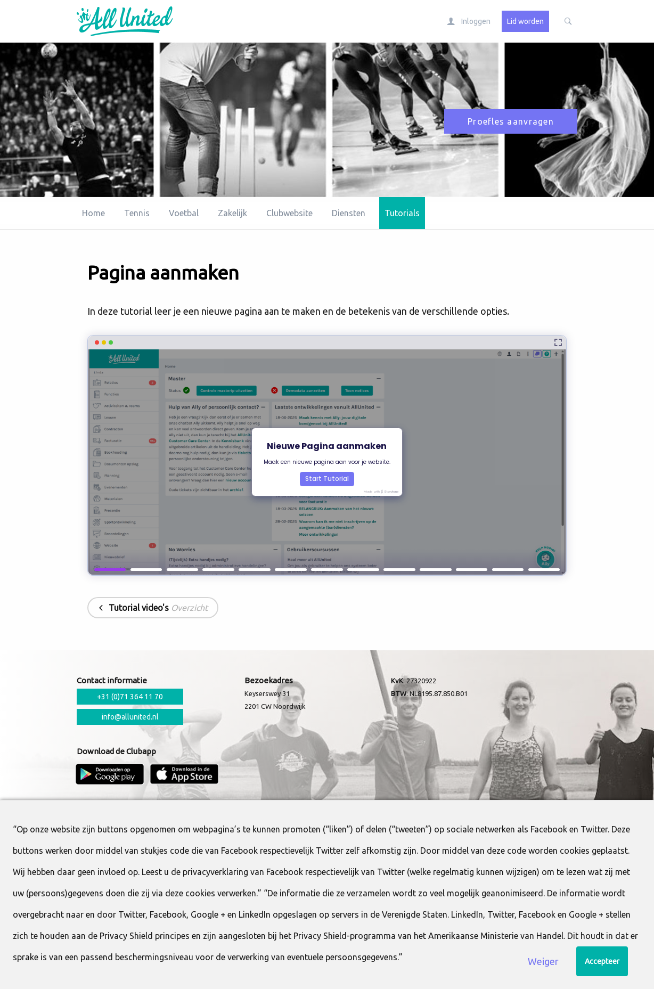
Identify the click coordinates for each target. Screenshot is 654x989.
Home (93, 213)
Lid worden (525, 21)
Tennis (137, 213)
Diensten (348, 213)
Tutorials (402, 213)
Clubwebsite (289, 213)
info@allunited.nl (130, 717)
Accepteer (602, 961)
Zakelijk (232, 213)
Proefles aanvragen (511, 121)
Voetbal (184, 213)
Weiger (543, 961)
